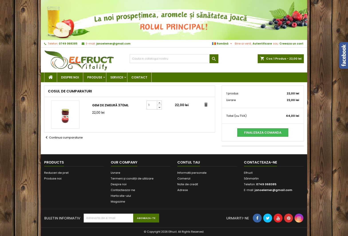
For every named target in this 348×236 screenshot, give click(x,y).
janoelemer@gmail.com (113, 43)
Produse (94, 77)
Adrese (182, 190)
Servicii (116, 77)
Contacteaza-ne (123, 190)
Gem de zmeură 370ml (110, 105)
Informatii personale (192, 173)
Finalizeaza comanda (262, 132)
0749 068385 (68, 43)
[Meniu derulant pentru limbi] (222, 43)
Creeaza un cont (291, 43)
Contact (139, 77)
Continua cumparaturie (63, 137)
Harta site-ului (121, 196)
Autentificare (262, 43)
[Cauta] (174, 58)
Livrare (115, 173)
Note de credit (187, 184)
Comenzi (183, 178)
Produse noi (52, 178)
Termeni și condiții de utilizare (132, 178)
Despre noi (70, 77)
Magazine (118, 201)
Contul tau (188, 162)
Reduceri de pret (56, 173)
